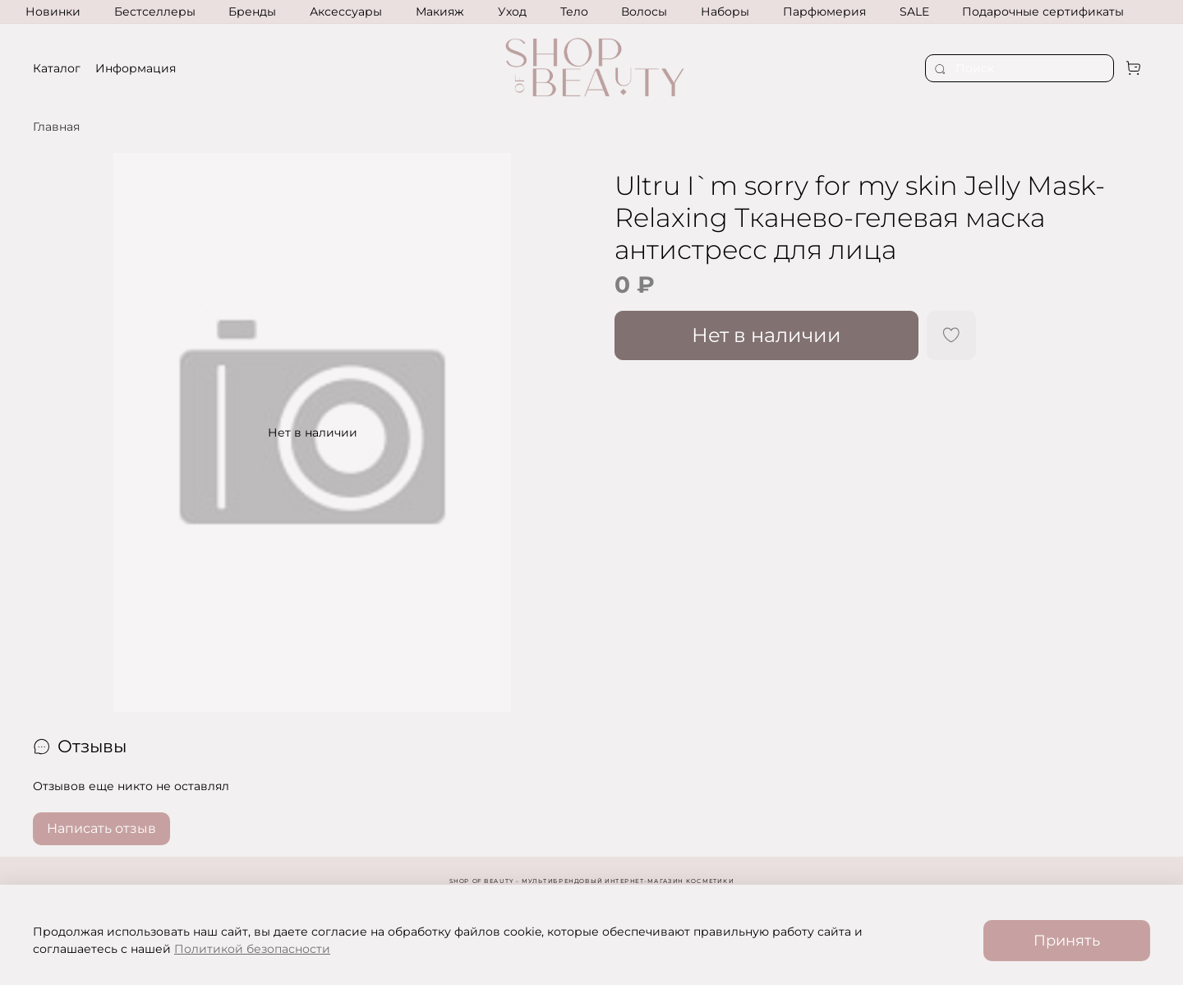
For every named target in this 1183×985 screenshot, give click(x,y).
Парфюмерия (824, 11)
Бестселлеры (155, 11)
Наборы (725, 11)
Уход (512, 11)
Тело (574, 11)
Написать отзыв (101, 828)
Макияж (440, 11)
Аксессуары (346, 11)
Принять (1066, 940)
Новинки (53, 11)
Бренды (252, 11)
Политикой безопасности (252, 948)
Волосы (644, 11)
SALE (914, 11)
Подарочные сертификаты (1043, 11)
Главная (56, 126)
